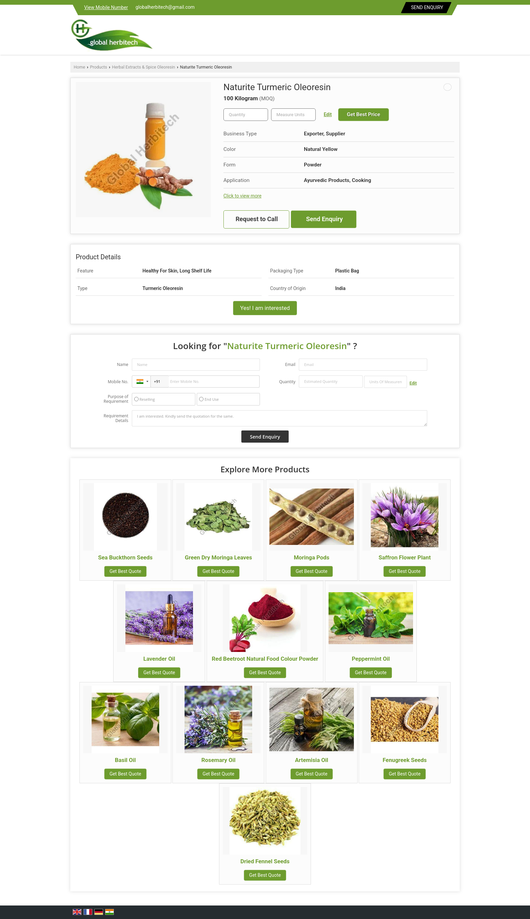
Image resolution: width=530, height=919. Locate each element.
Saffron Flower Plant (405, 557)
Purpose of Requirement (115, 399)
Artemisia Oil (311, 760)
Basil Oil (125, 760)
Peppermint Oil (371, 658)
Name (122, 364)
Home (79, 67)
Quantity (287, 382)
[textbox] (293, 114)
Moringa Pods (311, 557)
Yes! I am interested (265, 308)
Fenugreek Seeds (405, 760)
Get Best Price (363, 114)
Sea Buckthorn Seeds (125, 557)
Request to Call (257, 219)
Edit (328, 114)
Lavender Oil (159, 658)
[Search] (455, 36)
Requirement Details (115, 418)
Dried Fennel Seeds (264, 861)
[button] (106, 7)
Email (290, 364)
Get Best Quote (125, 571)
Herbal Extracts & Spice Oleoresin (143, 67)
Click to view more (242, 196)
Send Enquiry (427, 7)
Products (98, 67)
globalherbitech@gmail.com (165, 7)
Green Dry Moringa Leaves (218, 557)
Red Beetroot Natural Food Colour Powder (265, 658)
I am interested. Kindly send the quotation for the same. (279, 418)
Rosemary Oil (218, 760)
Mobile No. (118, 382)
